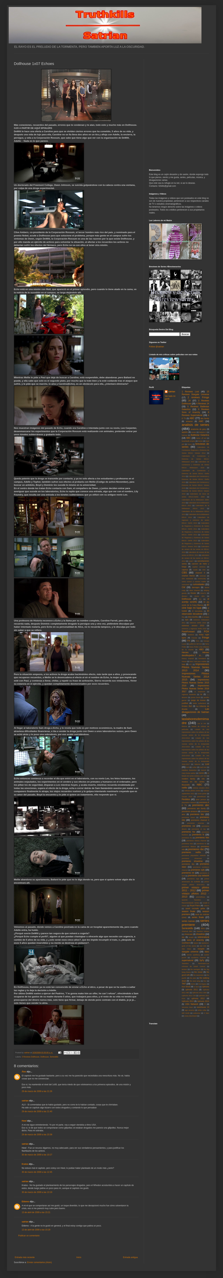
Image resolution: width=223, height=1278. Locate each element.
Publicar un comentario (29, 1235)
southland (186, 943)
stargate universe (190, 951)
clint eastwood (187, 579)
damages (196, 587)
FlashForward (188, 631)
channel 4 (200, 573)
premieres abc (200, 805)
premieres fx (198, 834)
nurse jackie (202, 794)
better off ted (201, 438)
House (184, 661)
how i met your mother (198, 661)
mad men (203, 767)
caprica (185, 570)
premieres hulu (187, 844)
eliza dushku (193, 617)
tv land (196, 987)
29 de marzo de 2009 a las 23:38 (37, 1134)
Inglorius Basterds (189, 694)
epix (186, 620)
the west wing (195, 981)
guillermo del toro (195, 644)
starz (207, 951)
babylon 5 (203, 432)
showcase (188, 934)
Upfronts (205, 987)
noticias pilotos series (192, 791)
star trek (203, 946)
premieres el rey (198, 829)
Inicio (78, 1257)
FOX (206, 631)
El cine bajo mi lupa (195, 606)
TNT (184, 984)
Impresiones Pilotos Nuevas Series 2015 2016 (195, 683)
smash (191, 937)
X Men (206, 1013)
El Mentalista (197, 611)
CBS (184, 572)
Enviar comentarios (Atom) (39, 1262)
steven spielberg (193, 955)
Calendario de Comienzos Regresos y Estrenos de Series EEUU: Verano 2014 (195, 450)
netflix (184, 788)
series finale (198, 917)
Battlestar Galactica (200, 435)
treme (193, 984)
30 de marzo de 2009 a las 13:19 (37, 1192)
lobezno (197, 764)
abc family (205, 418)
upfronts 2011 (191, 990)
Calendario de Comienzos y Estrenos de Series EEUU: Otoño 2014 (195, 473)
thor (205, 981)
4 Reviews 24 (202, 403)
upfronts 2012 (198, 998)
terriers (184, 969)
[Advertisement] (76, 1246)
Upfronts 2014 (203, 1001)
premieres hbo (202, 837)
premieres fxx (187, 838)
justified (185, 703)
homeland (202, 658)
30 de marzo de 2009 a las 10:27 (37, 1154)
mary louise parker (189, 773)
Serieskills (54, 1057)
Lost (207, 764)
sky (183, 937)
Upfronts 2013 (188, 1001)
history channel (188, 658)
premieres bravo (188, 817)
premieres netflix (191, 852)
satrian (25, 1100)
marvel (203, 770)
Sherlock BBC (187, 931)
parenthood (201, 796)
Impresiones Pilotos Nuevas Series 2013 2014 (195, 667)
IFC (190, 664)
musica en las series (193, 782)
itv (201, 694)
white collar (202, 1010)
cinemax (203, 576)
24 (189, 400)
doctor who (200, 596)
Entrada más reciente (25, 1257)
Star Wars (186, 949)
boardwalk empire (188, 441)
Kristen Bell (187, 706)
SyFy (201, 960)
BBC (188, 438)
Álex (24, 1071)
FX (188, 641)
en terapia (205, 617)
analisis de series (195, 425)
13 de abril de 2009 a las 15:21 (36, 1212)
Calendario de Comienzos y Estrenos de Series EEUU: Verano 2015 (195, 485)
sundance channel (198, 957)
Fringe (205, 637)
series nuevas (188, 921)
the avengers (195, 969)
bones (200, 441)
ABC (192, 418)
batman (184, 435)
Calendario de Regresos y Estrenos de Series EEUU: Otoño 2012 (195, 532)
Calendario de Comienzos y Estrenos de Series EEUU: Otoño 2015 (195, 479)
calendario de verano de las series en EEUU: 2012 (195, 558)
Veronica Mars (187, 1007)
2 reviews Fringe (198, 397)
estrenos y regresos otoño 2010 (194, 629)
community (202, 579)
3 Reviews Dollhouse (30, 1057)
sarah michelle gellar (195, 908)
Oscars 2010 (187, 796)
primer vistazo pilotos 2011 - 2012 (195, 889)
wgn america (190, 1010)
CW (183, 587)
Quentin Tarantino (191, 900)
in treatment (200, 692)
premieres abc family (196, 808)
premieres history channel (196, 841)
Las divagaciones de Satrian (195, 710)
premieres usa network (198, 875)
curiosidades (198, 584)
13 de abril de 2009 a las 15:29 (36, 1230)
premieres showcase (192, 858)
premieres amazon (189, 811)
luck (187, 767)
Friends (194, 638)
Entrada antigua (130, 1257)
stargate (201, 949)
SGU (203, 928)
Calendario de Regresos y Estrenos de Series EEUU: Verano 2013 (195, 543)
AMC (201, 421)
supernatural (187, 960)
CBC (204, 570)
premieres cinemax (195, 823)
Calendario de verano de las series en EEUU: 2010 (195, 549)
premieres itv (201, 844)
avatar (193, 432)
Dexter (193, 593)
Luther (194, 767)
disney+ (185, 596)
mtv (203, 779)
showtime (200, 934)
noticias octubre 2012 (201, 788)
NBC (199, 784)
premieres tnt (188, 873)
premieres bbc (197, 814)
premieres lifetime (189, 846)
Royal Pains (195, 905)
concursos (185, 584)
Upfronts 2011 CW (189, 995)
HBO (201, 649)
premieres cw (188, 826)
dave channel (194, 590)
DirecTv (203, 593)
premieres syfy (198, 870)
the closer (198, 972)
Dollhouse (44, 1057)
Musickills (186, 785)
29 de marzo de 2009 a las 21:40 (37, 1111)
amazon (189, 421)
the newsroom (198, 975)
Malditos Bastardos (189, 770)
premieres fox (188, 832)
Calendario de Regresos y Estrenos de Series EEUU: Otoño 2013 (195, 537)
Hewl (24, 1121)
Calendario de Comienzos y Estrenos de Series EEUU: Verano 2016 (195, 491)
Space (195, 943)
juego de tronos (198, 700)
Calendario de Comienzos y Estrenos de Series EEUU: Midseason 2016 (195, 465)
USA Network (191, 1004)
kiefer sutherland (199, 703)
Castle (195, 570)
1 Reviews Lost (190, 391)
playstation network (189, 802)
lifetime (184, 726)
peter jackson (201, 799)
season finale (188, 911)
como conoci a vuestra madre (194, 581)
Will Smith (186, 1013)
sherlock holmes (203, 931)
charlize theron (188, 576)
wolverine (196, 1013)
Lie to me (202, 723)
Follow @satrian (156, 346)
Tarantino (185, 963)
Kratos (25, 1164)
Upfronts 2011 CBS (199, 993)
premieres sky (188, 864)
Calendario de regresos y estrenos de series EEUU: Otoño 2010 (195, 520)
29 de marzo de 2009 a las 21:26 (37, 1091)
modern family (188, 779)
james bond (195, 697)
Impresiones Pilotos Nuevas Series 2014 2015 (195, 676)
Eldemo (25, 1201)
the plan (193, 978)
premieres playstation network (194, 855)
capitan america (198, 567)
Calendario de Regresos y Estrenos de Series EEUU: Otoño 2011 (195, 526)
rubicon (206, 906)
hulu (183, 664)
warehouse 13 (203, 1007)
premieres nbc (196, 849)
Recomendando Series (190, 903)
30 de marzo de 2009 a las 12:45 (37, 1172)
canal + (191, 561)
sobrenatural (203, 937)
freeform (191, 635)
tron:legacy (202, 984)
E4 (200, 599)
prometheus (200, 897)
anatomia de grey (198, 429)
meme (201, 773)
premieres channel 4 (200, 820)
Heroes (185, 652)
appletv (185, 432)
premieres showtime (192, 861)
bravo (190, 444)
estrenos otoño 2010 (198, 623)
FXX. (198, 641)
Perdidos (186, 799)
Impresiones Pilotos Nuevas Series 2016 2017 (195, 688)
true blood (186, 987)
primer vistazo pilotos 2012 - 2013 (195, 893)
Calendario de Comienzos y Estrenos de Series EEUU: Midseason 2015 (195, 459)
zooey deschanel (190, 1016)
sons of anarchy (195, 940)
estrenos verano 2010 (193, 625)
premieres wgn (193, 879)
